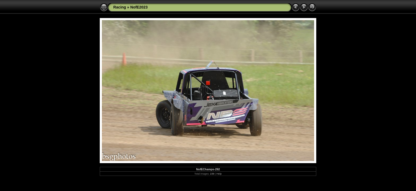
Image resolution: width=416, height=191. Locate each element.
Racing (119, 7)
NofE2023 (139, 7)
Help (219, 173)
